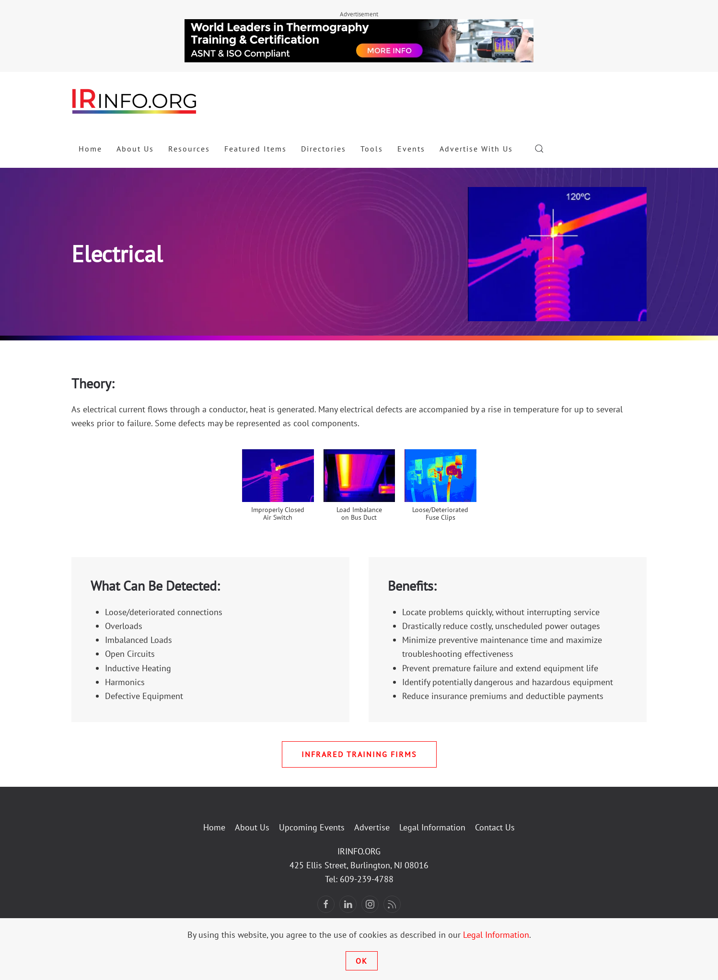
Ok (362, 961)
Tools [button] (371, 148)
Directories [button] (323, 148)
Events (411, 148)
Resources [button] (189, 148)
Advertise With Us (476, 148)
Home (90, 148)
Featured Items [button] (255, 148)
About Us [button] (135, 148)
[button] (539, 148)
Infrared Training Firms (359, 754)
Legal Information (432, 827)
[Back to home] (134, 101)
